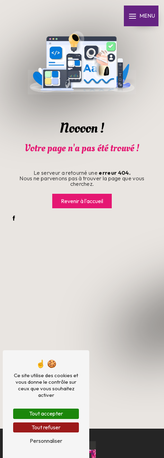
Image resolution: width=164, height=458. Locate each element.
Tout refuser (46, 427)
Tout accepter (46, 413)
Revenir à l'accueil (82, 201)
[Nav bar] (141, 16)
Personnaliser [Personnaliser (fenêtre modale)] (46, 440)
